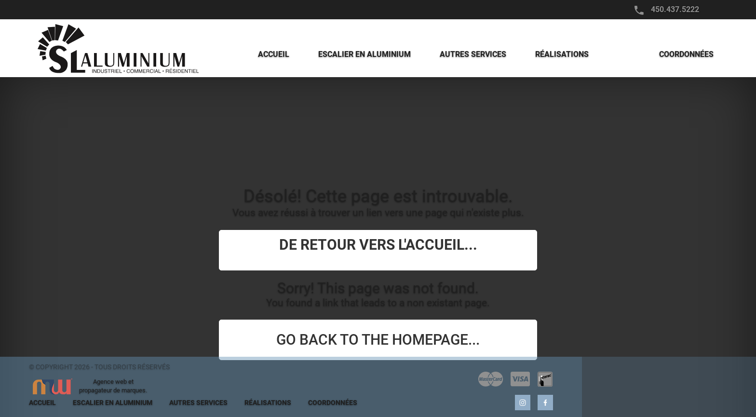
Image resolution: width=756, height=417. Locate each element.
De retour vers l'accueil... (378, 244)
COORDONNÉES (332, 402)
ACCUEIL (42, 402)
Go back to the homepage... (378, 339)
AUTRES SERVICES (198, 402)
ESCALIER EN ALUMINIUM (112, 402)
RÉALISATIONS (267, 402)
